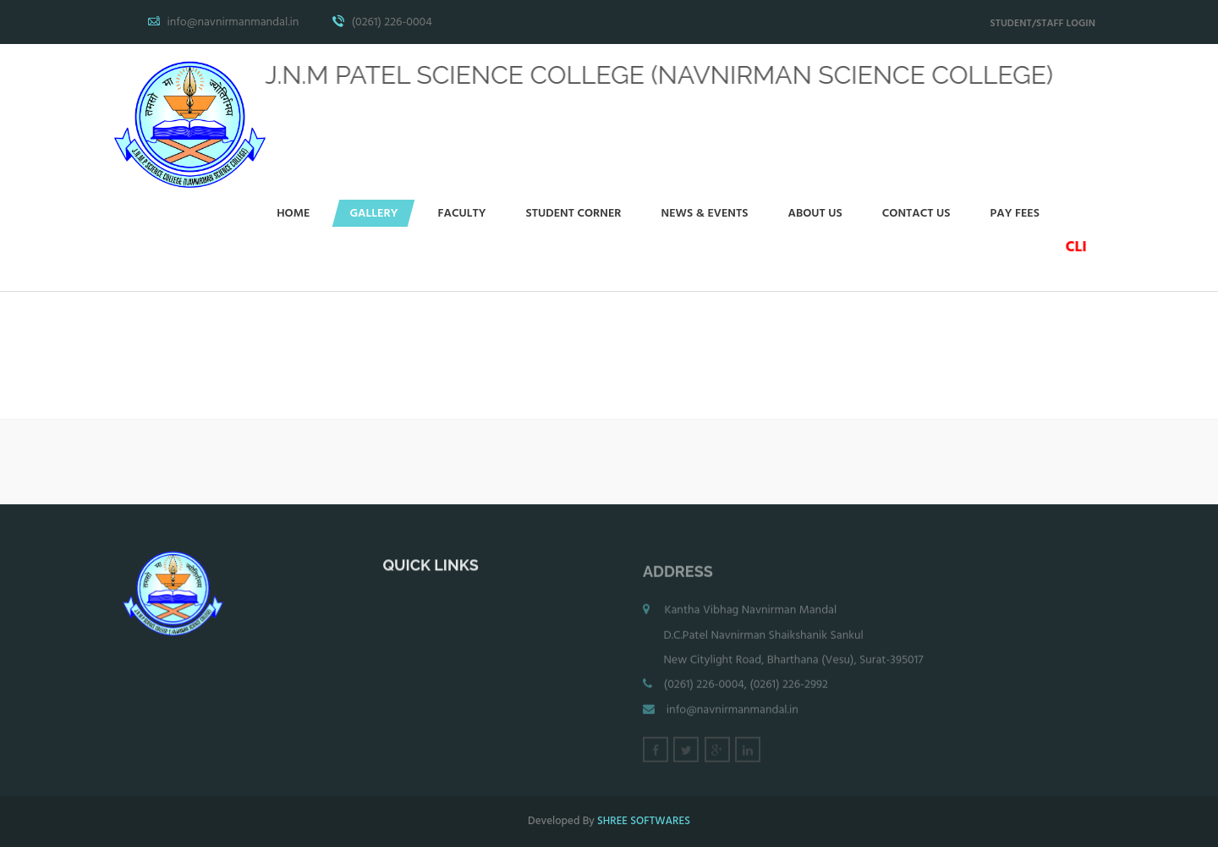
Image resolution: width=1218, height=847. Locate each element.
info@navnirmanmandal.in (732, 714)
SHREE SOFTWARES (643, 821)
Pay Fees (1015, 213)
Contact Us (916, 213)
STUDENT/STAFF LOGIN (1042, 23)
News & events (705, 213)
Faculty (461, 213)
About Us (814, 213)
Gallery (373, 213)
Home (293, 213)
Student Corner (573, 213)
